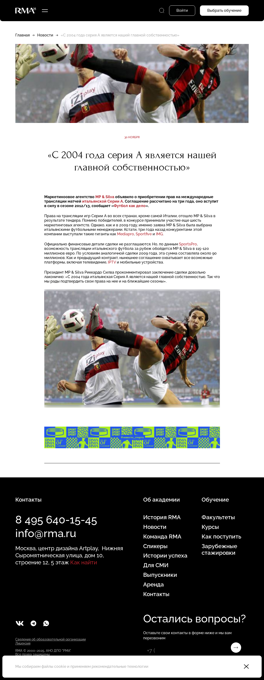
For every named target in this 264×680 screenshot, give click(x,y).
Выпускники (160, 575)
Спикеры (155, 546)
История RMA (162, 517)
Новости (45, 35)
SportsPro (188, 244)
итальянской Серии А (102, 201)
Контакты (156, 594)
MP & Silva (105, 197)
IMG (159, 234)
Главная (22, 35)
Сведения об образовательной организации (50, 639)
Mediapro (125, 234)
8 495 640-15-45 (56, 519)
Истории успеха (165, 555)
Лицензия (22, 643)
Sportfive (144, 234)
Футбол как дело (130, 206)
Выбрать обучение (224, 10)
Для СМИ (155, 565)
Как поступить (221, 536)
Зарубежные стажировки (219, 549)
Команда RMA (162, 536)
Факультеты (218, 517)
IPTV (112, 262)
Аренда (153, 584)
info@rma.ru (45, 533)
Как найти (83, 562)
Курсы (210, 527)
